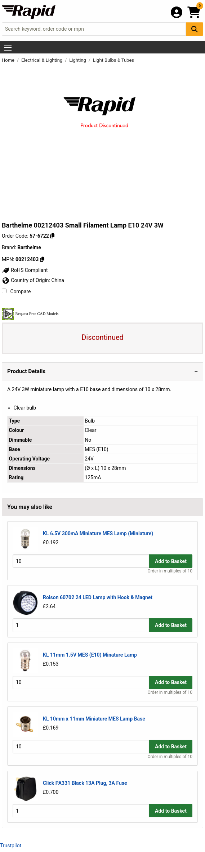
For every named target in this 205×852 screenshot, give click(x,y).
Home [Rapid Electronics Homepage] (8, 60)
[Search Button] (194, 29)
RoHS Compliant (25, 270)
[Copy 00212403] (42, 259)
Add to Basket (171, 561)
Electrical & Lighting (42, 60)
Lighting (78, 60)
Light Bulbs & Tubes (113, 60)
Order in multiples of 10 (170, 571)
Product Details (26, 371)
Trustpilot (10, 845)
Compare (16, 291)
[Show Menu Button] (8, 48)
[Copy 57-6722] (52, 235)
